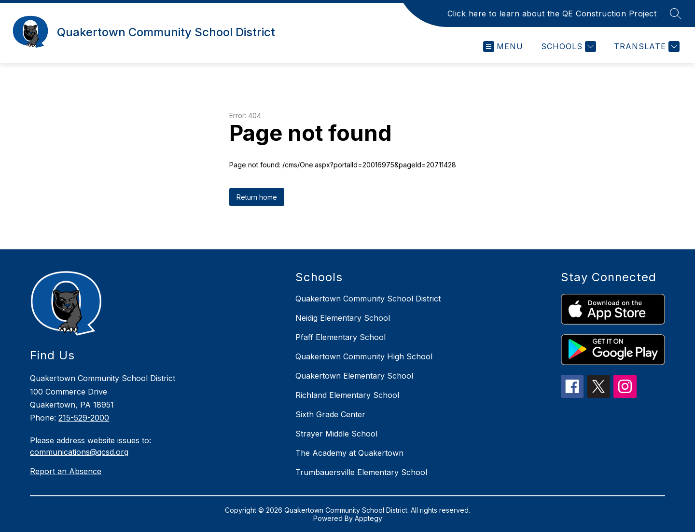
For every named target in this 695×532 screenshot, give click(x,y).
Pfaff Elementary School (340, 337)
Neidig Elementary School (342, 318)
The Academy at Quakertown (349, 453)
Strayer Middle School (336, 433)
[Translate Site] (646, 47)
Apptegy (368, 518)
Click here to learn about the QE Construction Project (552, 13)
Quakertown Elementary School (354, 376)
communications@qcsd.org (79, 452)
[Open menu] (503, 47)
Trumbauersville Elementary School (361, 472)
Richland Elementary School (347, 395)
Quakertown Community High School (363, 356)
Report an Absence (65, 471)
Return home (256, 197)
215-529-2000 (83, 418)
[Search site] (675, 13)
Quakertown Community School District (368, 298)
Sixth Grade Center (330, 414)
